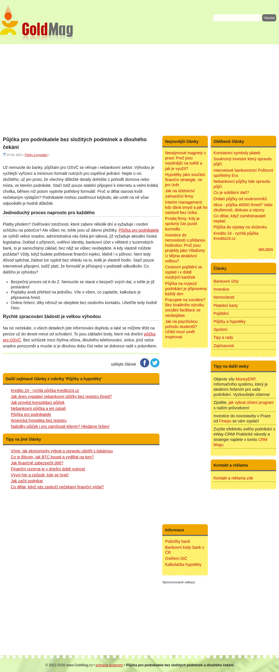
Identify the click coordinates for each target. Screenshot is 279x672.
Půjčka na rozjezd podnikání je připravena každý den (186, 288)
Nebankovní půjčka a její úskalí (38, 408)
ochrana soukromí (109, 665)
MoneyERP (245, 379)
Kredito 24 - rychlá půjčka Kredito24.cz (45, 390)
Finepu (225, 421)
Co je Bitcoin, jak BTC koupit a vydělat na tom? (52, 457)
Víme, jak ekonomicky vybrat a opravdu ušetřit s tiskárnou (62, 451)
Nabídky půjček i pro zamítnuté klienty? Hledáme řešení (60, 426)
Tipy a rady (223, 337)
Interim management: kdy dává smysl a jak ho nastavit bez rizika (186, 207)
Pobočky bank (177, 541)
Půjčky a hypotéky (36, 155)
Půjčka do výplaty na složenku (240, 227)
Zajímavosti (224, 345)
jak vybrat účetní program (251, 402)
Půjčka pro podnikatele (31, 414)
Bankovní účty (226, 281)
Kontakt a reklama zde (233, 478)
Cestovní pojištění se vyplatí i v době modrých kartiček (183, 272)
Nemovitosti (224, 297)
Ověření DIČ (176, 558)
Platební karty (226, 305)
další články (266, 249)
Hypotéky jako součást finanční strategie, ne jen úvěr (185, 179)
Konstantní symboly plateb (237, 153)
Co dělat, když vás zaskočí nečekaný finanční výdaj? (57, 487)
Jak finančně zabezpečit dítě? (37, 463)
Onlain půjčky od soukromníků (240, 199)
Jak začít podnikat (27, 481)
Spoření (220, 329)
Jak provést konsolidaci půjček (38, 402)
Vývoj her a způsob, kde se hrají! (40, 475)
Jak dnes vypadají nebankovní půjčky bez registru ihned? (61, 396)
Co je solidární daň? (231, 192)
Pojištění (221, 313)
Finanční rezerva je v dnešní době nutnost (48, 469)
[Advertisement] (139, 90)
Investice (221, 289)
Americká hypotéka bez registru (39, 420)
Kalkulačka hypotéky (183, 564)
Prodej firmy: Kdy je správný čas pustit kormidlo (182, 223)
